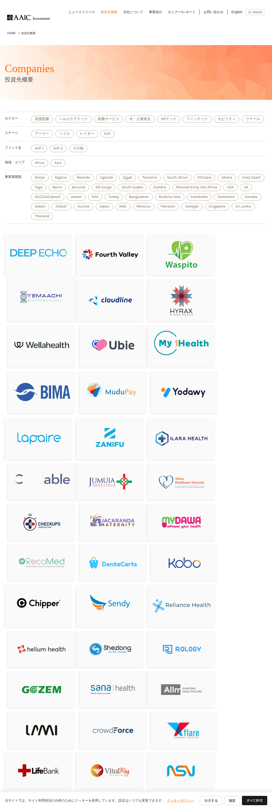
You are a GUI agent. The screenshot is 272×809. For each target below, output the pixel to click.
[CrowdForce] (169, 597)
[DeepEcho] (36, 264)
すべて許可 (254, 800)
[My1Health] (36, 349)
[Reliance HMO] (169, 517)
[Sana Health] (235, 558)
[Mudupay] (169, 350)
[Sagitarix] (169, 437)
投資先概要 (109, 12)
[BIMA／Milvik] (102, 352)
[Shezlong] (36, 558)
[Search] (255, 12)
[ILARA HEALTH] (169, 395)
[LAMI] (102, 597)
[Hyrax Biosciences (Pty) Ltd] (102, 308)
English (236, 12)
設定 (232, 800)
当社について (133, 12)
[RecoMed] (102, 475)
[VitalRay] (102, 635)
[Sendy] (102, 514)
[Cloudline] (36, 308)
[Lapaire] (36, 395)
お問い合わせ (214, 12)
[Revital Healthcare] (36, 674)
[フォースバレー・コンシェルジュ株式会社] (102, 264)
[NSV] (169, 635)
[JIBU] (102, 674)
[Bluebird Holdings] (169, 674)
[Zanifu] (102, 395)
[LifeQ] (235, 674)
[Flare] (235, 597)
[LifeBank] (36, 635)
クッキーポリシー (180, 800)
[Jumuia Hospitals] (36, 437)
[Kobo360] (235, 475)
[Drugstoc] (235, 635)
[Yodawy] (235, 352)
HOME (11, 33)
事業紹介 (155, 12)
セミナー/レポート (182, 12)
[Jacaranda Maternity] (235, 437)
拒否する (211, 800)
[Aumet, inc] (36, 713)
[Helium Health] (235, 514)
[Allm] (36, 597)
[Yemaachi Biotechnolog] (235, 264)
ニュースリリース (81, 12)
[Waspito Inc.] (169, 264)
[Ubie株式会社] (235, 307)
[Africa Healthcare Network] (102, 437)
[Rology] (102, 558)
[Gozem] (169, 558)
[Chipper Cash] (36, 514)
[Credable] (235, 390)
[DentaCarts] (169, 475)
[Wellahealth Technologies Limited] (169, 308)
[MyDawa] (36, 475)
